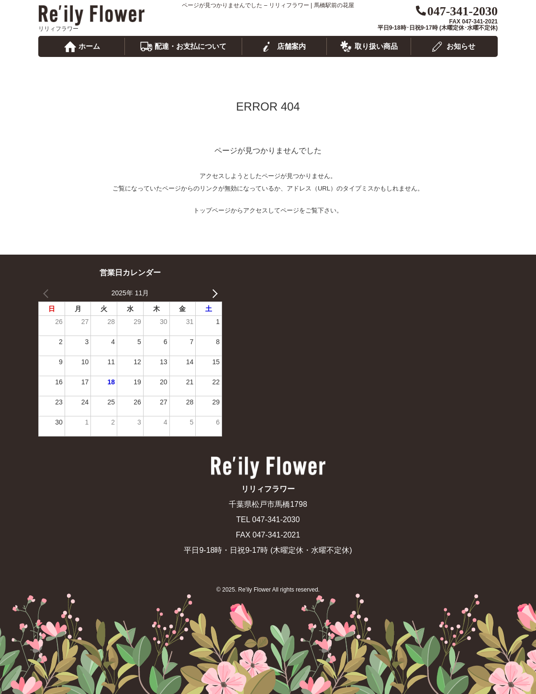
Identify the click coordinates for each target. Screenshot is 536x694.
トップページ (212, 210)
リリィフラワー (91, 15)
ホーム (89, 46)
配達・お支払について (190, 46)
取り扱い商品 (376, 46)
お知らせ (461, 46)
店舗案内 (291, 46)
